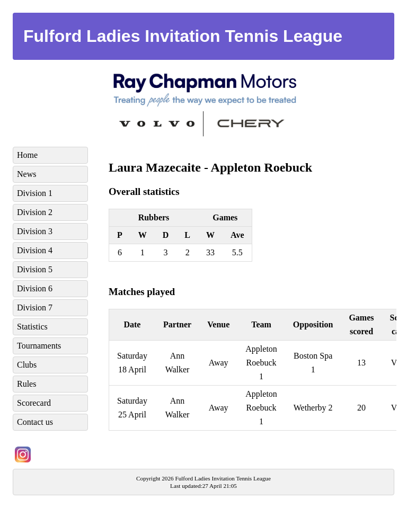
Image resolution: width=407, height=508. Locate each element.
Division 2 (34, 212)
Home (27, 154)
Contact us (35, 421)
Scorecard (34, 402)
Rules (26, 383)
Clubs (27, 364)
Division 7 (34, 307)
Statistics (32, 326)
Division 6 (34, 288)
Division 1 (34, 193)
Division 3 (34, 231)
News (26, 174)
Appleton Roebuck (261, 167)
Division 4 (34, 250)
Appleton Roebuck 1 (261, 362)
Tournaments (39, 345)
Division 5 (34, 269)
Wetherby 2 (313, 407)
